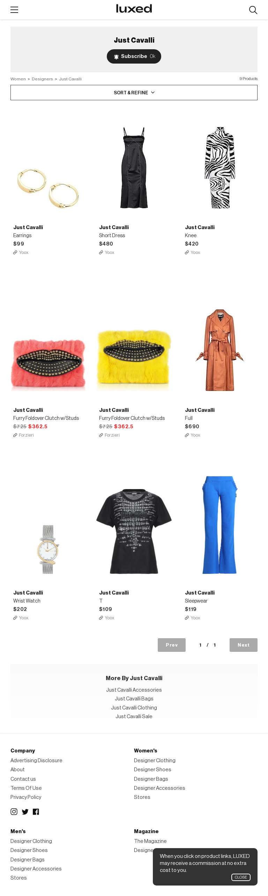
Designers (42, 79)
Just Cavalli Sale (134, 716)
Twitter (25, 811)
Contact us (23, 779)
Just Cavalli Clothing (134, 708)
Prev (172, 645)
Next (244, 645)
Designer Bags (151, 779)
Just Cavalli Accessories (134, 690)
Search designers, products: (253, 10)
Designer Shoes (152, 769)
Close (241, 877)
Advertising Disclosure (36, 760)
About (17, 769)
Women (18, 79)
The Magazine (150, 841)
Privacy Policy (25, 797)
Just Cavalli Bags (134, 698)
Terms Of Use (26, 788)
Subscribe (138, 56)
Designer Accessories (159, 788)
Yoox (24, 252)
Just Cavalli (70, 79)
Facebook (36, 811)
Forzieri (26, 435)
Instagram (13, 811)
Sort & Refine (131, 92)
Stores (142, 797)
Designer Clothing (155, 760)
